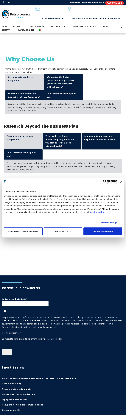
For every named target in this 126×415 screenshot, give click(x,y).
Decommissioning (11, 383)
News (105, 27)
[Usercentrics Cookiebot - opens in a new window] (105, 182)
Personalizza (63, 231)
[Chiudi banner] (121, 182)
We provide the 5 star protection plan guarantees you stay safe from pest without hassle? (61, 82)
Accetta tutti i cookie (103, 231)
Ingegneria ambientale (14, 399)
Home (6, 44)
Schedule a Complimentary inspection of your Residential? (24, 95)
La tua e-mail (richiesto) (25, 301)
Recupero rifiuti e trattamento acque (22, 404)
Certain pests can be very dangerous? (21, 79)
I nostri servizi (37, 27)
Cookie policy (97, 212)
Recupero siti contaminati (16, 389)
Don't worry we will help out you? (61, 95)
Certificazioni (59, 27)
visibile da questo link (52, 339)
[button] (121, 28)
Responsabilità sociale (85, 27)
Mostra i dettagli (109, 222)
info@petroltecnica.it (11, 333)
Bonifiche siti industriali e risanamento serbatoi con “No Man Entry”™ (40, 378)
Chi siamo (18, 27)
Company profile (11, 410)
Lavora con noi (26, 30)
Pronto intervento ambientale (18, 394)
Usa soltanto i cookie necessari (23, 231)
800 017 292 (114, 3)
